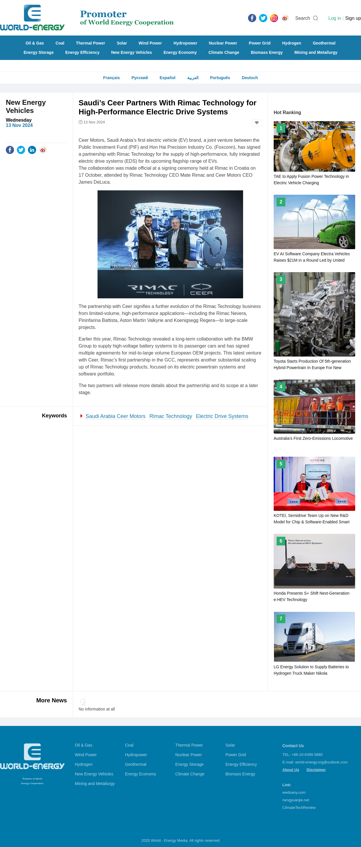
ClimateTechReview (299, 807)
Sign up (353, 18)
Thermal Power (90, 43)
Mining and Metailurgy (315, 52)
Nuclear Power (223, 43)
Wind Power (150, 43)
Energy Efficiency (82, 52)
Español (167, 77)
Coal (60, 43)
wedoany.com (293, 792)
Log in (334, 18)
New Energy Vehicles (131, 52)
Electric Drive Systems (222, 416)
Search (302, 18)
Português (220, 77)
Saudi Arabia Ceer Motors (116, 416)
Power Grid (260, 43)
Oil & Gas (35, 43)
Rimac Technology (170, 416)
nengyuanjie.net (295, 800)
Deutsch (250, 77)
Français (111, 77)
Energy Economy (180, 52)
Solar (122, 43)
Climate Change (223, 52)
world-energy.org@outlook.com (321, 762)
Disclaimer (316, 770)
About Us (290, 770)
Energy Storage (39, 52)
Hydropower (185, 43)
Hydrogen (291, 43)
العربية (193, 77)
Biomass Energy (267, 52)
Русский (140, 77)
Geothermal (324, 43)
